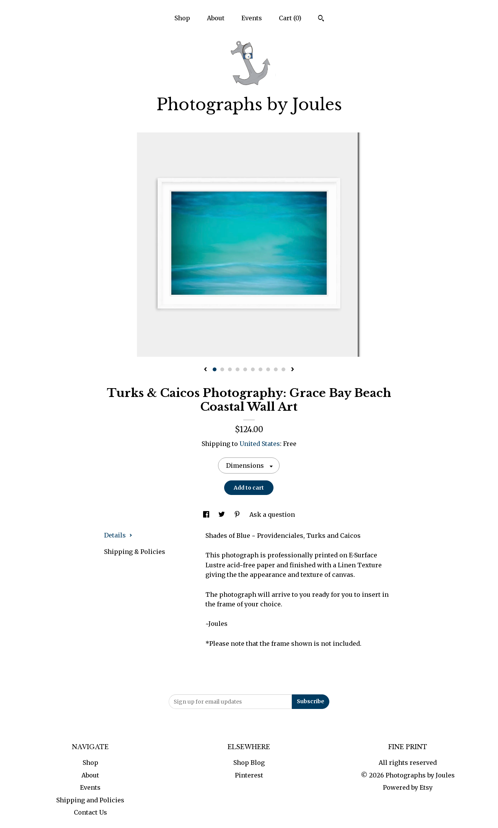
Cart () (290, 18)
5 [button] (245, 369)
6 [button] (253, 369)
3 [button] (230, 369)
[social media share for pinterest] (238, 514)
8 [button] (268, 369)
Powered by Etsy (408, 787)
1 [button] (214, 369)
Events (251, 18)
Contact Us (90, 812)
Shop (182, 18)
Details (118, 535)
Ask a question (272, 514)
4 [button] (237, 369)
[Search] (321, 19)
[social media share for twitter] (222, 514)
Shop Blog (249, 762)
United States (259, 443)
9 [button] (276, 369)
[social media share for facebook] (207, 514)
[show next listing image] (293, 369)
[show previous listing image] (205, 369)
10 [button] (283, 369)
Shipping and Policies (90, 800)
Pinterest (249, 775)
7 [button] (260, 369)
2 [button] (222, 369)
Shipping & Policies (134, 551)
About (216, 18)
